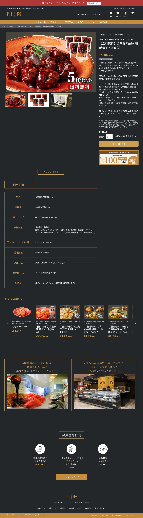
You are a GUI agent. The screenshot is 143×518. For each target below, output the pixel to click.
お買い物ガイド (82, 14)
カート (133, 14)
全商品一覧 (41, 508)
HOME (4, 26)
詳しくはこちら (93, 3)
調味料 (71, 508)
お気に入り (78, 502)
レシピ (79, 508)
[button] (7, 324)
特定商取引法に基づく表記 (100, 515)
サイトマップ (130, 515)
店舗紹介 (88, 508)
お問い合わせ (97, 14)
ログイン (126, 14)
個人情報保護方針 (117, 515)
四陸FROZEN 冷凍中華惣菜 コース (20, 26)
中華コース (52, 508)
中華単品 (63, 508)
